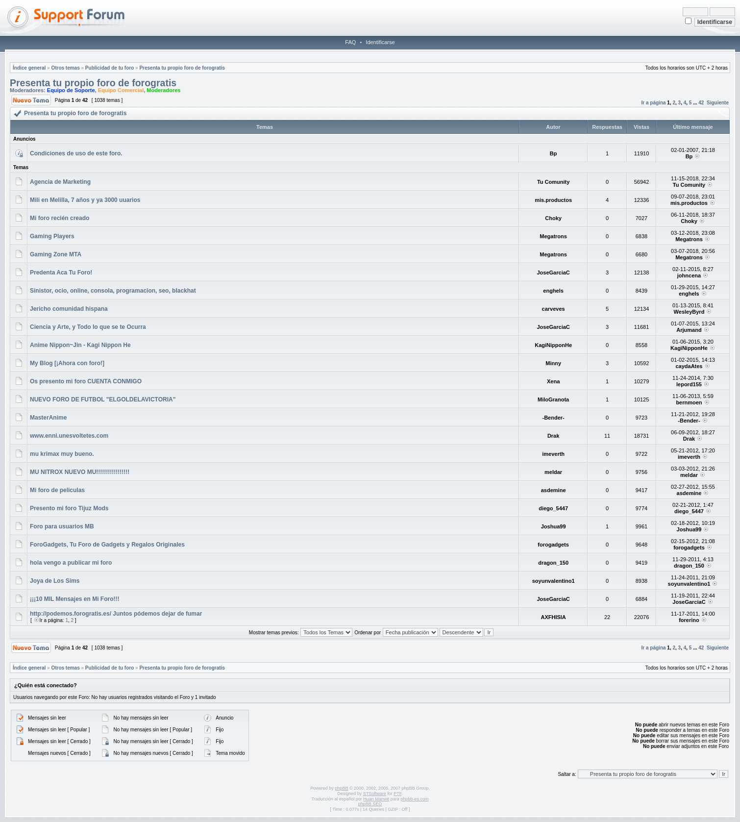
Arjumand (688, 330)
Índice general (29, 68)
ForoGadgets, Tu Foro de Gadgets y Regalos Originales (107, 544)
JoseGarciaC (553, 272)
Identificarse (380, 42)
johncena (689, 275)
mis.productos (553, 200)
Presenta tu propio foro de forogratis (181, 68)
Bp (553, 153)
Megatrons (553, 236)
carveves (553, 309)
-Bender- (554, 418)
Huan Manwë (376, 799)
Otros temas (65, 68)
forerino (689, 620)
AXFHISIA (553, 617)
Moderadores (163, 90)
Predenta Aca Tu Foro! (61, 272)
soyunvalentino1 (553, 581)
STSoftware (374, 793)
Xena (553, 381)
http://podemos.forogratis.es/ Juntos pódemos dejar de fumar (116, 613)
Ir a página (653, 102)
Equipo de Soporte (71, 90)
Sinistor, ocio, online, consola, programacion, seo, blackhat (113, 290)
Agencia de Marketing (60, 181)
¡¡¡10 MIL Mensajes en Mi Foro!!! (74, 599)
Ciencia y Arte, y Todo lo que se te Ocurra (88, 327)
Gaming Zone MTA (55, 254)
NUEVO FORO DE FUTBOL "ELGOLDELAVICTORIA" (102, 399)
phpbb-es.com (414, 799)
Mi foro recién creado (59, 218)
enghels (553, 291)
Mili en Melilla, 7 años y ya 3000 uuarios (85, 200)
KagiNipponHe (553, 345)
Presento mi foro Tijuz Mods (69, 508)
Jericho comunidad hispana (69, 308)
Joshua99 (553, 526)
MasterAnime (48, 417)
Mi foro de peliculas (57, 490)
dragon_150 (553, 563)
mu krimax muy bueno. (62, 453)
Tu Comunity (553, 182)
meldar (553, 472)
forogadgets (553, 545)
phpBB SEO (370, 803)
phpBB (341, 788)
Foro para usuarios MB (62, 526)
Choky (553, 218)
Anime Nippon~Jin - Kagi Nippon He (80, 345)
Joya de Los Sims (54, 580)
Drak (553, 436)
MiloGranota (553, 399)
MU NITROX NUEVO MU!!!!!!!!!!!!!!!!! (79, 472)
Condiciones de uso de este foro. (76, 153)
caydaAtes (688, 366)
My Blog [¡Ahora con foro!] (67, 363)
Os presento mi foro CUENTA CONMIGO (86, 381)
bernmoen (689, 402)
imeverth (553, 454)
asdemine (553, 490)
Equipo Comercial (121, 90)
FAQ (350, 42)
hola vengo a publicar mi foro (71, 562)
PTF (397, 793)
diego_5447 (553, 508)
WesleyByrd (689, 312)
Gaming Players (52, 236)
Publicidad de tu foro (109, 68)
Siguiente (718, 102)
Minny (553, 363)
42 (701, 102)
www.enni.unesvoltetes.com (69, 435)
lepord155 (689, 384)
